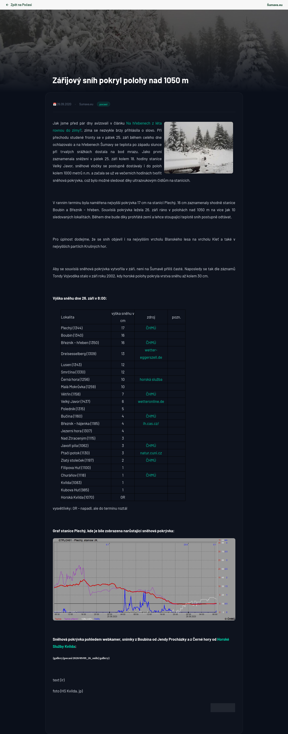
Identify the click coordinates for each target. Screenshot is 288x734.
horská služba (151, 379)
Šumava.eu (274, 5)
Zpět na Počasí (19, 5)
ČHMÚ (151, 327)
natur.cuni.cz (151, 452)
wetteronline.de (151, 401)
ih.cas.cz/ (151, 423)
